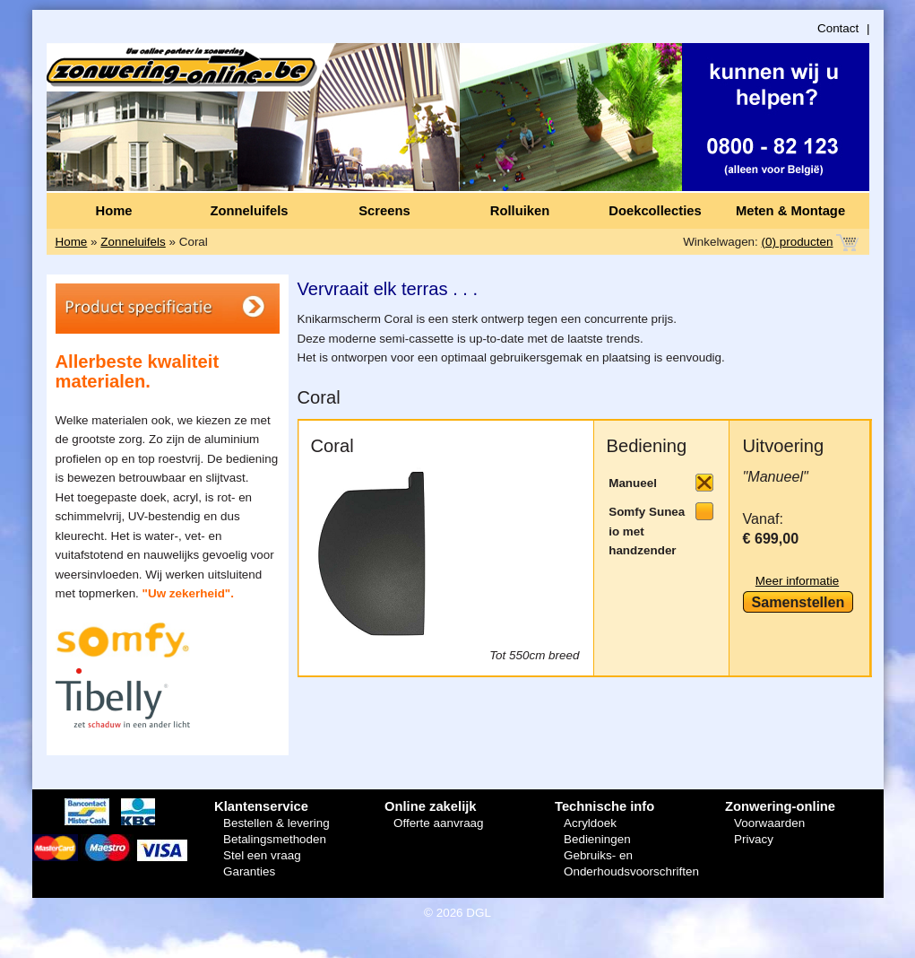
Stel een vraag (262, 855)
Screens (384, 211)
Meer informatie (797, 581)
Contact (838, 28)
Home (113, 211)
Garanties (249, 871)
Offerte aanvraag (438, 823)
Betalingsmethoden (274, 839)
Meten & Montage (790, 211)
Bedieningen (597, 839)
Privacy (753, 839)
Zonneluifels (250, 211)
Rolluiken (519, 211)
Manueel (633, 483)
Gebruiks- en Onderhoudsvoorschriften (631, 863)
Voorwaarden (769, 823)
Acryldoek (590, 823)
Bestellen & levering (276, 823)
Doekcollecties (655, 211)
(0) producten (797, 241)
